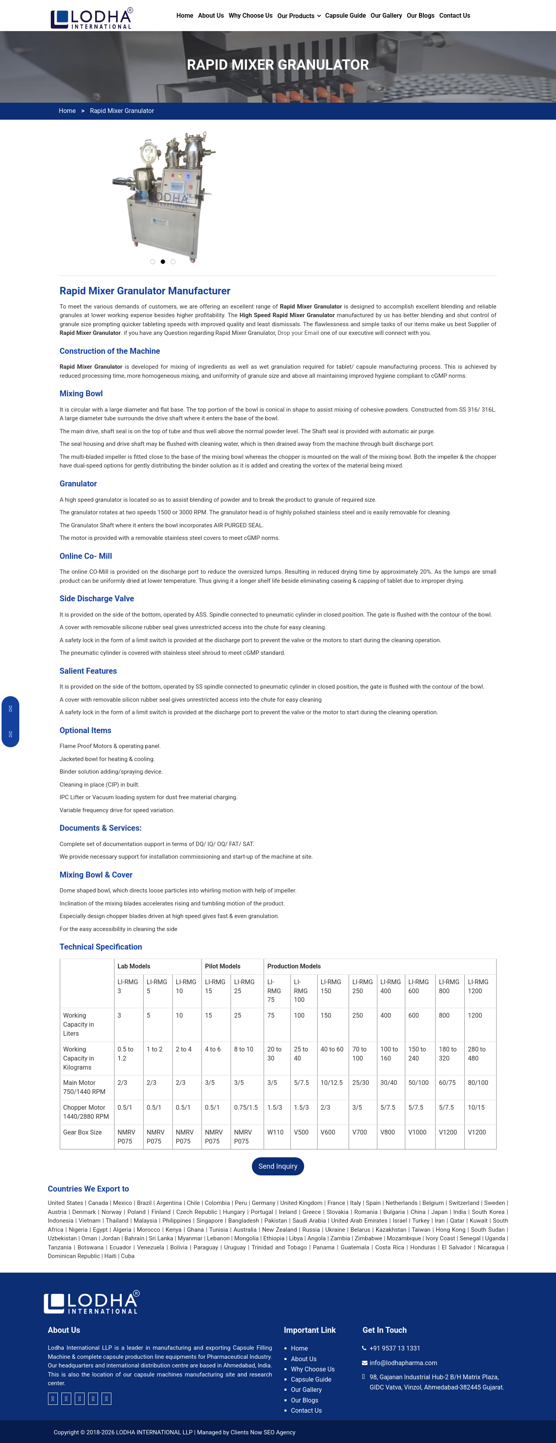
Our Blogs (420, 15)
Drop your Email (298, 332)
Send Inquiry (278, 1166)
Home (185, 15)
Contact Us (454, 15)
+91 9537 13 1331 (395, 1348)
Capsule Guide (345, 15)
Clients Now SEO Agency (263, 1432)
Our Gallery (386, 15)
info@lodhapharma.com (404, 1363)
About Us (211, 15)
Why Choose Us (251, 15)
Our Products (295, 16)
